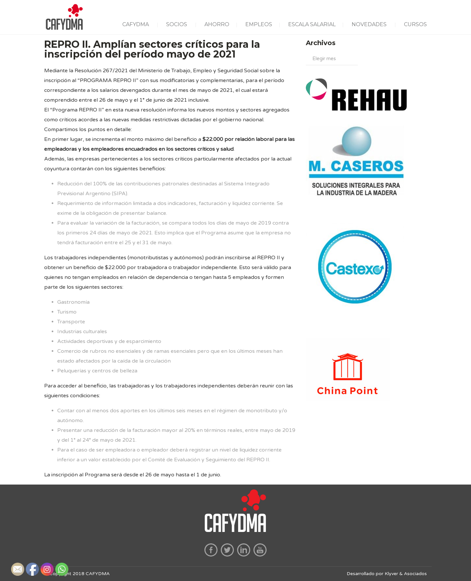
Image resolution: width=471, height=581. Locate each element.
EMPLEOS (258, 24)
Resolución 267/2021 (101, 70)
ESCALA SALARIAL (312, 24)
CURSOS (415, 24)
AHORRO (216, 24)
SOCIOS (176, 24)
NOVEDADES (369, 24)
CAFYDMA (135, 24)
